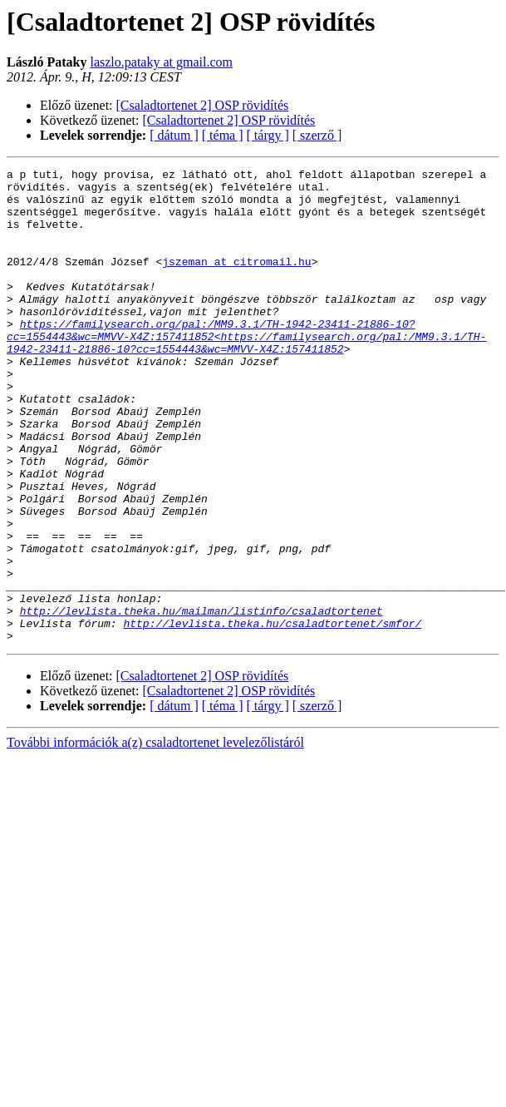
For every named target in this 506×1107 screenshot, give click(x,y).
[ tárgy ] (268, 135)
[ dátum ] (174, 135)
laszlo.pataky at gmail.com (161, 62)
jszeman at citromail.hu (236, 281)
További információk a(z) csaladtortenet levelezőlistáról (155, 837)
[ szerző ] (317, 135)
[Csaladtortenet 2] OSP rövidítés (202, 105)
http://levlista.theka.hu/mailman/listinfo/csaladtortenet (201, 700)
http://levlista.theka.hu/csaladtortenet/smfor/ (272, 715)
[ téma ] (222, 135)
